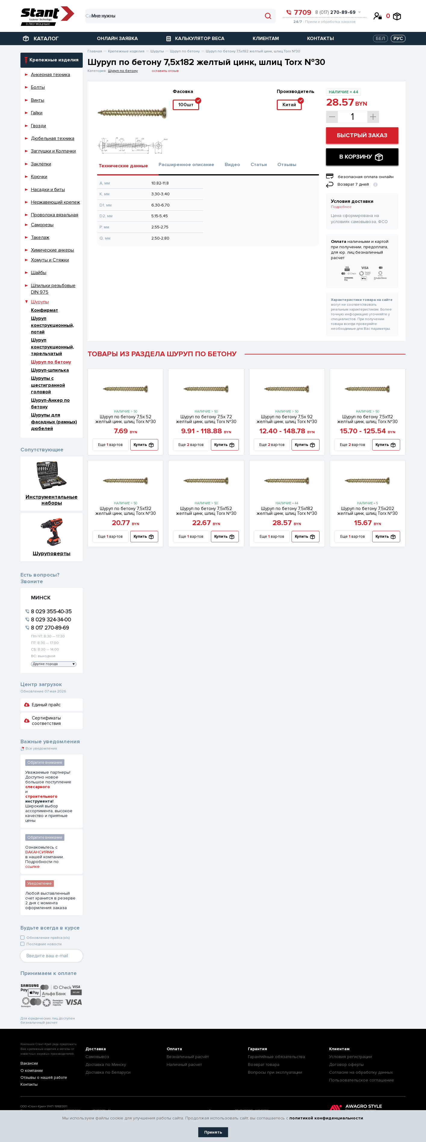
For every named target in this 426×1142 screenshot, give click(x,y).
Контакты (28, 1085)
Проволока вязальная (54, 215)
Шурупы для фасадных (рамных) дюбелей (54, 422)
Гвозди (38, 126)
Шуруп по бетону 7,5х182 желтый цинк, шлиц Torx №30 (287, 511)
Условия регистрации (350, 1056)
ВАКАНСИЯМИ (39, 852)
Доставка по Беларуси (108, 1072)
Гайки (36, 113)
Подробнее (341, 207)
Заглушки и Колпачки (53, 151)
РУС (398, 39)
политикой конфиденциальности (326, 1118)
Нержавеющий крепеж (55, 202)
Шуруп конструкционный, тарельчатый (52, 347)
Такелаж (40, 237)
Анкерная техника (50, 75)
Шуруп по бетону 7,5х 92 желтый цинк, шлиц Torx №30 (287, 419)
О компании (31, 1071)
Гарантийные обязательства (276, 1056)
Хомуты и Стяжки (50, 260)
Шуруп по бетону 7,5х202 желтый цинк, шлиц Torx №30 (367, 511)
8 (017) (335, 12)
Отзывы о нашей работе (42, 1078)
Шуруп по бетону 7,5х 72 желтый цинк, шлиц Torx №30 (206, 419)
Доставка (95, 1048)
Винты (37, 100)
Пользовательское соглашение (361, 1080)
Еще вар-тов (110, 445)
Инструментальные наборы (52, 500)
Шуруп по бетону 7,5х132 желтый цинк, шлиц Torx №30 (125, 511)
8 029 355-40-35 (51, 611)
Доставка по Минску (105, 1064)
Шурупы (40, 302)
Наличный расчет (184, 1064)
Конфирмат (44, 310)
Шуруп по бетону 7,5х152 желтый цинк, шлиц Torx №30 (206, 511)
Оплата (174, 1048)
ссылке (32, 866)
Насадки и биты (48, 190)
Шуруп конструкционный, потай (52, 325)
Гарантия (257, 1048)
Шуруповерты (51, 553)
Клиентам (339, 1048)
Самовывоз (97, 1056)
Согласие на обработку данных (361, 1072)
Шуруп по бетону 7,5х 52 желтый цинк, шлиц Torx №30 (125, 419)
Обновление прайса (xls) (47, 938)
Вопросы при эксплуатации (275, 1072)
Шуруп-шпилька (50, 370)
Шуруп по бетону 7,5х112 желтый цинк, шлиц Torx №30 (367, 419)
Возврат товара (263, 1064)
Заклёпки (41, 164)
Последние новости (44, 944)
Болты (38, 87)
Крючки (39, 177)
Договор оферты (346, 1064)
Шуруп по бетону (51, 362)
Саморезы (42, 225)
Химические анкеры (52, 250)
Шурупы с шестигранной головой (48, 385)
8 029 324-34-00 (51, 619)
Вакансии (28, 1063)
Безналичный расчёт (188, 1056)
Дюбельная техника (52, 138)
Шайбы (38, 273)
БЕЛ (380, 39)
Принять (213, 1132)
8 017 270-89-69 (50, 627)
